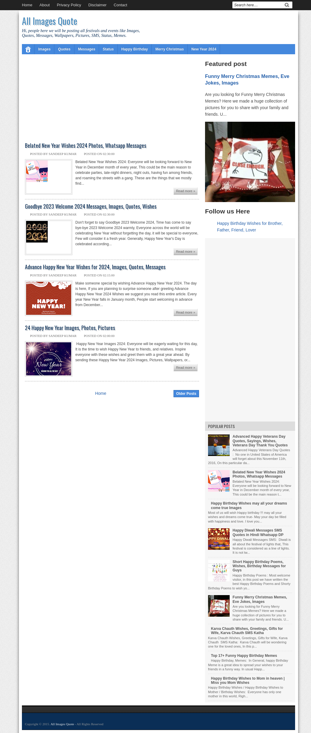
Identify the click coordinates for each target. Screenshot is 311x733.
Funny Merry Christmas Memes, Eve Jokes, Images (260, 599)
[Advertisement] (112, 98)
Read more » (185, 191)
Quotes (64, 49)
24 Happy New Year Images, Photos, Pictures (70, 328)
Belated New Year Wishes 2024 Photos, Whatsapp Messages (85, 145)
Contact (120, 5)
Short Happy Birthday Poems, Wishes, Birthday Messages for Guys (259, 566)
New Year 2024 (203, 49)
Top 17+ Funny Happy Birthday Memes (244, 656)
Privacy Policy (69, 5)
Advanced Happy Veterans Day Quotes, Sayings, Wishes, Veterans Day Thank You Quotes (260, 440)
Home (27, 5)
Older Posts (186, 394)
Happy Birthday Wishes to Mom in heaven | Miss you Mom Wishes (248, 680)
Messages (86, 49)
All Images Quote (49, 21)
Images (44, 49)
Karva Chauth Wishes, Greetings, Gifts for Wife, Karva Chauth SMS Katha (247, 631)
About (45, 5)
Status (108, 49)
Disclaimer (97, 5)
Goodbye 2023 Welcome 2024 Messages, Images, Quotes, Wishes (90, 206)
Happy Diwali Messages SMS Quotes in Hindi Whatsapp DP (258, 532)
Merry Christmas (169, 49)
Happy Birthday (134, 49)
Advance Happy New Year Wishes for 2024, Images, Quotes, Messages (95, 267)
